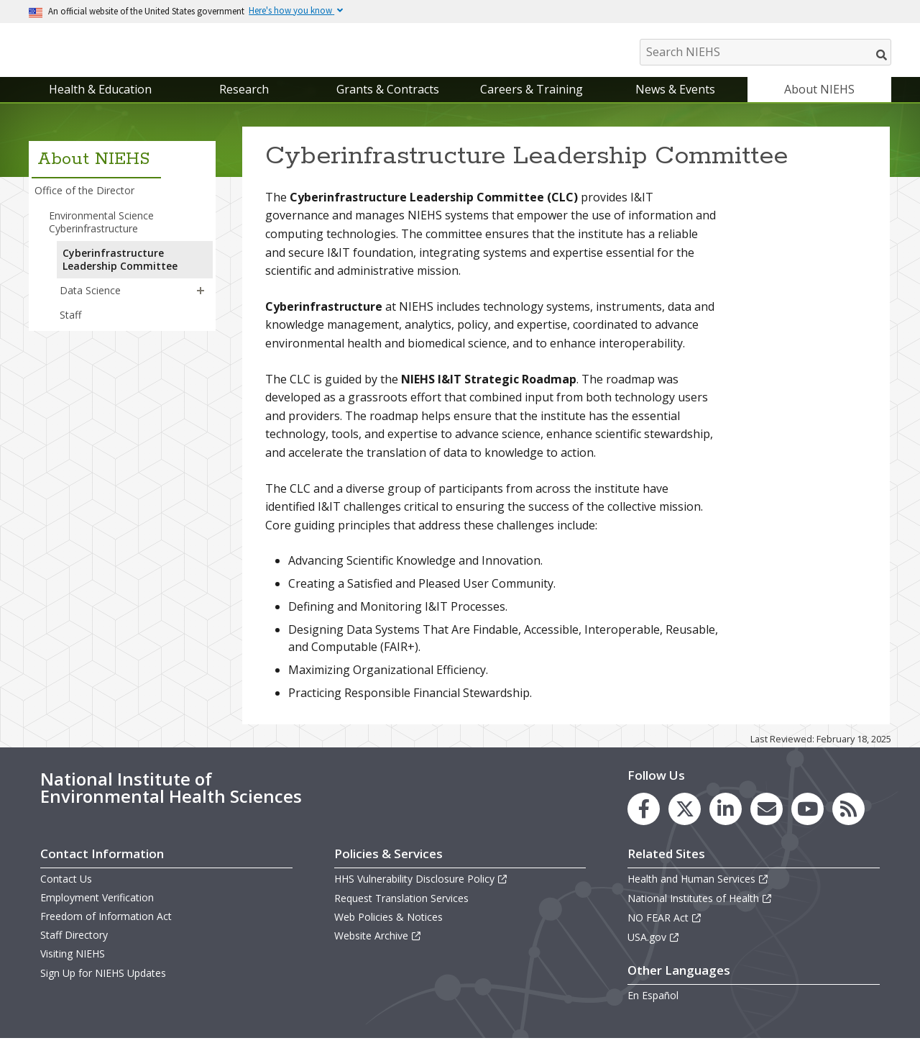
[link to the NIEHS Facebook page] (643, 823)
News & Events (675, 103)
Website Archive (378, 950)
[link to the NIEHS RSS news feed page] (848, 823)
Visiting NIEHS (72, 968)
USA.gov (653, 951)
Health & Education (100, 103)
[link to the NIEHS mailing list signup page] (766, 823)
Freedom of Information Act (106, 930)
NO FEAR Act (664, 932)
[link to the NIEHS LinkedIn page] (725, 823)
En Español (652, 1009)
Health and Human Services (698, 893)
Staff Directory (74, 949)
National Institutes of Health (700, 912)
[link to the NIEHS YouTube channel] (807, 823)
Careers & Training (531, 103)
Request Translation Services (401, 912)
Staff (70, 330)
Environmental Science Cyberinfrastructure (101, 236)
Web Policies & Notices (388, 931)
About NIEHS (819, 103)
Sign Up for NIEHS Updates (103, 987)
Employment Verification (97, 912)
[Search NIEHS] (765, 52)
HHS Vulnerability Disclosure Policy (421, 893)
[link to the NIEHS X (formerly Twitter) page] (684, 823)
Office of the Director (84, 205)
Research (244, 103)
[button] (200, 305)
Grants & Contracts (387, 103)
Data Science (90, 304)
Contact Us (66, 893)
